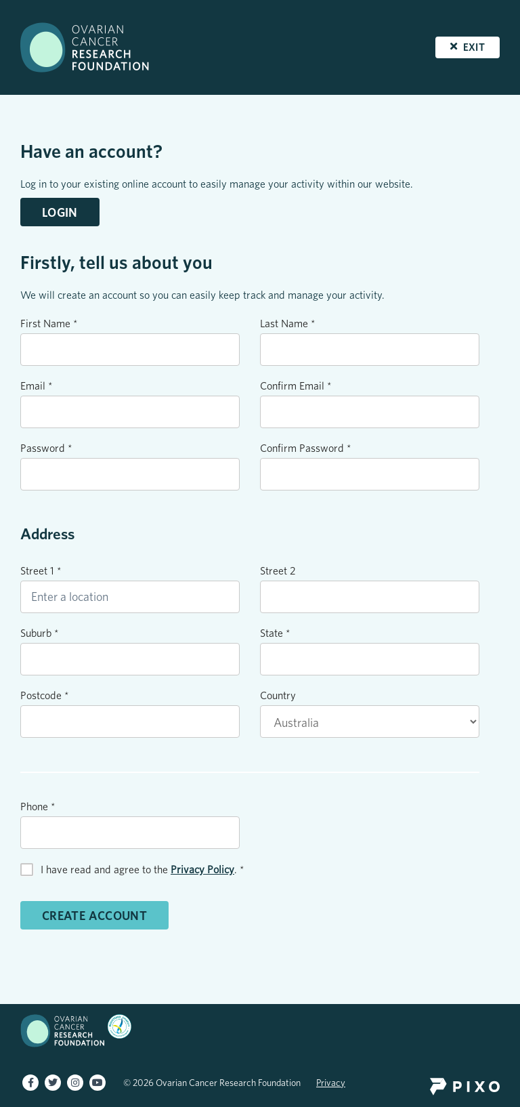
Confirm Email (296, 385)
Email (36, 385)
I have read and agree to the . (142, 869)
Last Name (288, 323)
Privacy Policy (202, 869)
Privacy (330, 1082)
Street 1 (41, 570)
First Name (49, 323)
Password (46, 448)
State (275, 633)
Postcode (44, 695)
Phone (38, 806)
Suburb (39, 633)
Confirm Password (305, 448)
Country (278, 695)
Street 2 (278, 570)
